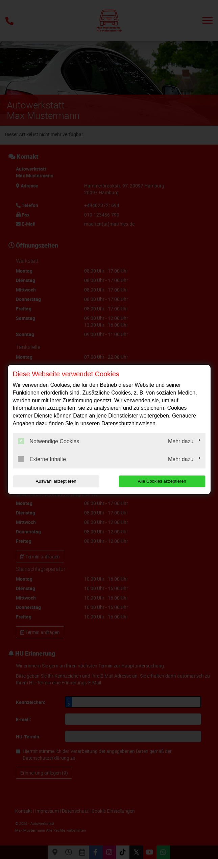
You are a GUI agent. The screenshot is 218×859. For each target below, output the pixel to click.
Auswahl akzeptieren (56, 481)
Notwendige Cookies (48, 441)
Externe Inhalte (42, 459)
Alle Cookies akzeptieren (162, 481)
